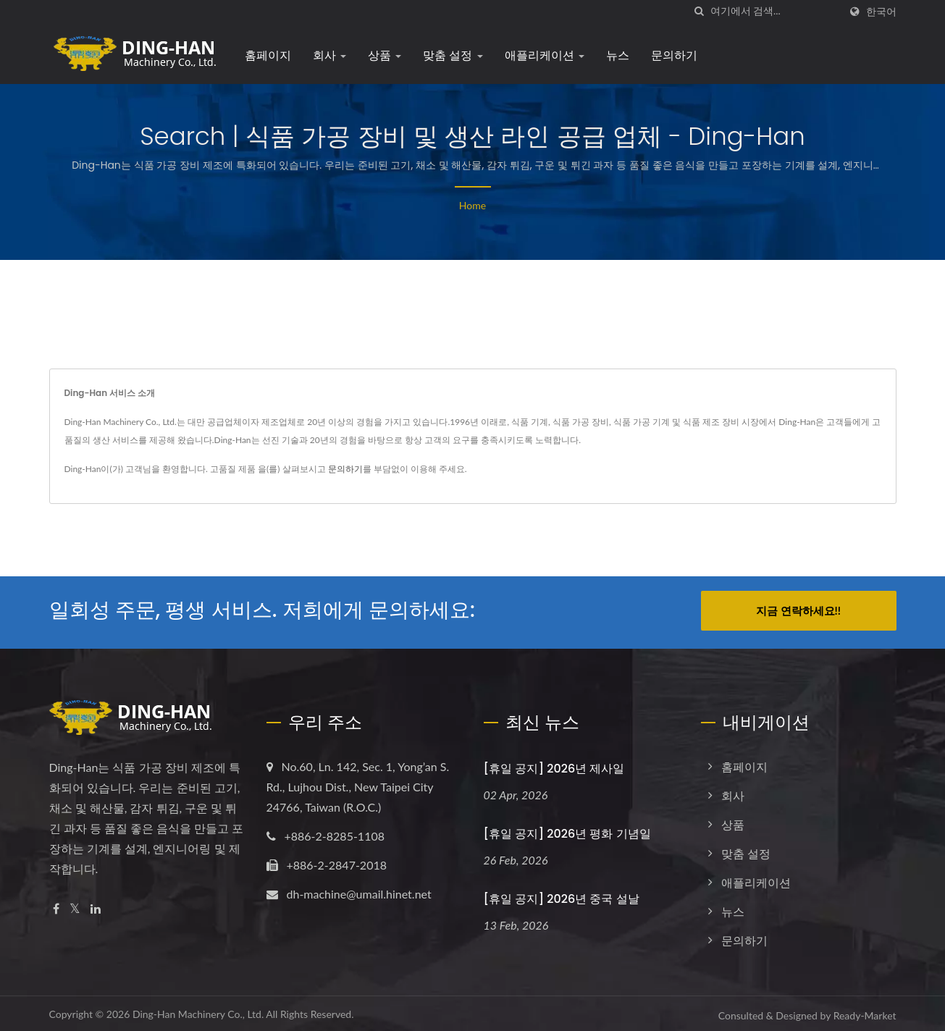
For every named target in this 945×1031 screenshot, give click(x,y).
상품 (384, 55)
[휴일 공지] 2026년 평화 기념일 (567, 830)
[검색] (699, 11)
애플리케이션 (544, 55)
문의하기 (674, 55)
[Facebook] (56, 905)
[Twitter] (75, 905)
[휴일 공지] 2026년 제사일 (554, 765)
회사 (329, 55)
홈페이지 (268, 55)
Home (472, 205)
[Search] (774, 11)
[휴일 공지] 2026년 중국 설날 (561, 895)
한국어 (881, 11)
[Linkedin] (96, 905)
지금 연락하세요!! (798, 610)
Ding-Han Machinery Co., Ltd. (198, 1010)
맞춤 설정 (453, 55)
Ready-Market (864, 1012)
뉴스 (617, 55)
